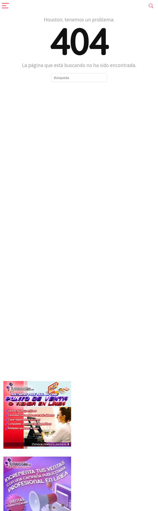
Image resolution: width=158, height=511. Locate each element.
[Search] (151, 6)
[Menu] (5, 6)
